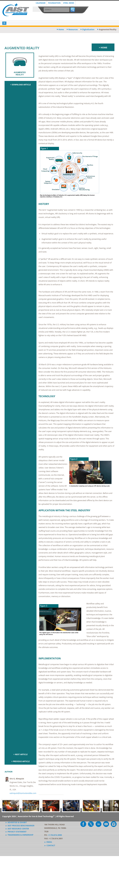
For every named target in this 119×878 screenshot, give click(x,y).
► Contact (49, 845)
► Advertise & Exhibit (16, 822)
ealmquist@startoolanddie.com (23, 793)
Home (61, 29)
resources (73, 29)
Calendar (40, 3)
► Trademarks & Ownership (19, 835)
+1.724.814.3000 (55, 835)
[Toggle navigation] (4, 23)
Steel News (68, 3)
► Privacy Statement (15, 831)
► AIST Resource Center (17, 828)
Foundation (54, 3)
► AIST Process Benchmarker (19, 825)
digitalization (88, 29)
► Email (48, 842)
